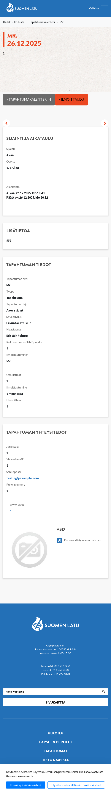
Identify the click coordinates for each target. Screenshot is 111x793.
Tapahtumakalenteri (42, 22)
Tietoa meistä (55, 760)
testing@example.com (22, 478)
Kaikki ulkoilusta (13, 22)
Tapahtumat (55, 751)
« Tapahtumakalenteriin (29, 99)
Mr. (24, 39)
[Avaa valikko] (98, 8)
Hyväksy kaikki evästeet (25, 785)
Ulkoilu (55, 733)
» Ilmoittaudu (71, 99)
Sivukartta (55, 702)
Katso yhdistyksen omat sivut (79, 541)
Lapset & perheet (55, 742)
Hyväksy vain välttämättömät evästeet (76, 785)
